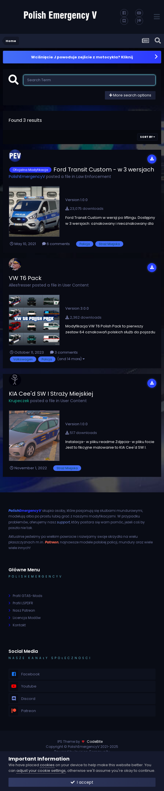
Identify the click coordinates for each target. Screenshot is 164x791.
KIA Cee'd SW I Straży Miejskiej (51, 394)
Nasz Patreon (24, 610)
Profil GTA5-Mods (27, 595)
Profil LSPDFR (23, 603)
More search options (130, 95)
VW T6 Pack (25, 278)
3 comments (64, 352)
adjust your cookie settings (41, 770)
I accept (82, 782)
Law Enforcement (93, 176)
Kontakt (19, 625)
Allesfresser (20, 285)
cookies (47, 765)
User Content (75, 285)
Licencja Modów (27, 617)
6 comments (56, 243)
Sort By (147, 137)
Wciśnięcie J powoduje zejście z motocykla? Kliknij (82, 57)
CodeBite (95, 741)
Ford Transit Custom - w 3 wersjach (103, 169)
